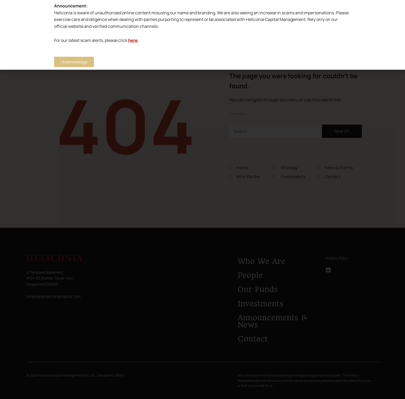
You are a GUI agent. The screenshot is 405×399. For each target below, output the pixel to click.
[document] (202, 199)
